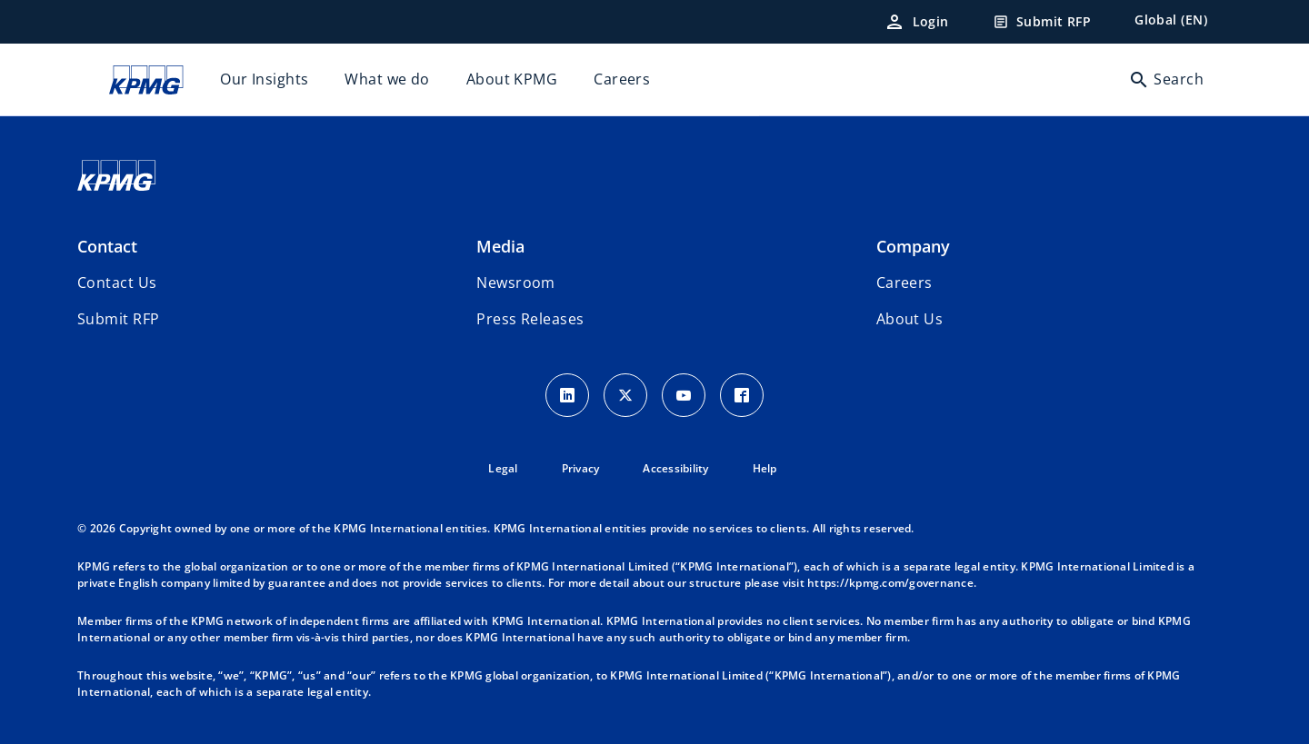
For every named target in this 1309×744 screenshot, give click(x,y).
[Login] (916, 22)
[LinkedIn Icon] (567, 395)
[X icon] (625, 395)
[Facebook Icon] (742, 395)
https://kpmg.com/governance (890, 582)
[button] (118, 319)
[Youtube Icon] (683, 395)
